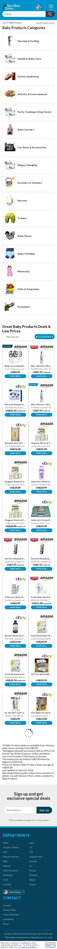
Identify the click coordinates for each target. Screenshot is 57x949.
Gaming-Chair (35, 856)
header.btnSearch (50, 14)
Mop (5, 861)
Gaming (33, 861)
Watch (32, 879)
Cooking (7, 884)
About (6, 923)
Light (31, 842)
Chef (5, 879)
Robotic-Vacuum (11, 856)
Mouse (32, 870)
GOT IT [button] (50, 945)
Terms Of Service (11, 914)
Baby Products (15, 23)
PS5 (31, 852)
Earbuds (7, 866)
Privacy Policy (9, 910)
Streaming (8, 875)
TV (30, 847)
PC (30, 866)
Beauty (32, 884)
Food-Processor (10, 870)
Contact (7, 905)
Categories (8, 919)
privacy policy (29, 947)
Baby (5, 842)
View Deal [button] (15, 376)
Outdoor (33, 875)
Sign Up (44, 810)
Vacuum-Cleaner (11, 847)
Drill (5, 852)
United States (13, 892)
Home (4, 23)
